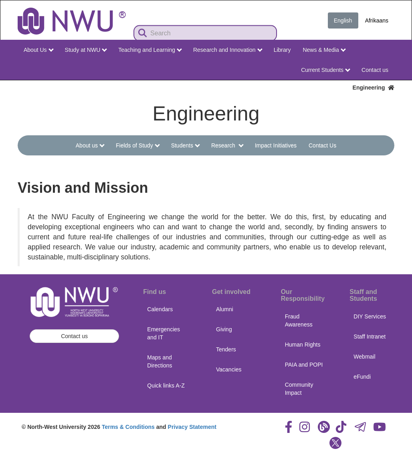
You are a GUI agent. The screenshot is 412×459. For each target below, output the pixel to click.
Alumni (224, 309)
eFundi (362, 376)
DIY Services (369, 316)
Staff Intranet (369, 336)
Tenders (226, 349)
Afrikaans (376, 20)
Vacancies (229, 369)
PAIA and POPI (304, 364)
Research (227, 145)
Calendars (160, 309)
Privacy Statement (192, 427)
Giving (224, 329)
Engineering (373, 87)
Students (185, 145)
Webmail (364, 356)
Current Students (325, 70)
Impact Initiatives (276, 145)
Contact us (375, 70)
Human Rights (303, 344)
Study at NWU (86, 50)
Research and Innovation (228, 50)
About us (90, 145)
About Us (38, 50)
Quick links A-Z (165, 385)
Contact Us (322, 145)
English (343, 20)
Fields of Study (138, 145)
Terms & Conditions (128, 427)
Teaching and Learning (150, 50)
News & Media (324, 50)
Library (282, 50)
